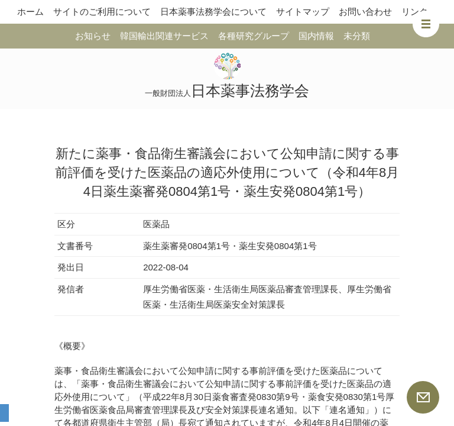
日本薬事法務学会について (213, 12)
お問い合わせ (365, 12)
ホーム (30, 12)
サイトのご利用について (102, 12)
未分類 (356, 36)
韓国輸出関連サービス (164, 36)
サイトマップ (302, 12)
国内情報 (316, 36)
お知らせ (93, 36)
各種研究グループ (253, 36)
